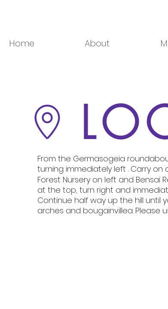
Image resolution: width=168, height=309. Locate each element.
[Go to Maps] (47, 121)
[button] (115, 43)
